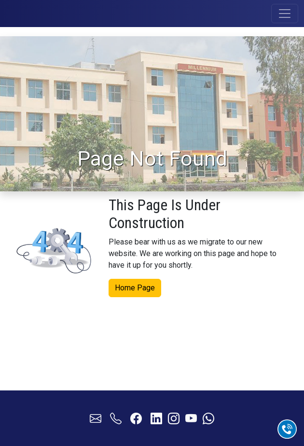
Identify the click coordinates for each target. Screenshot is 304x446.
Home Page (135, 286)
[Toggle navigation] (284, 13)
